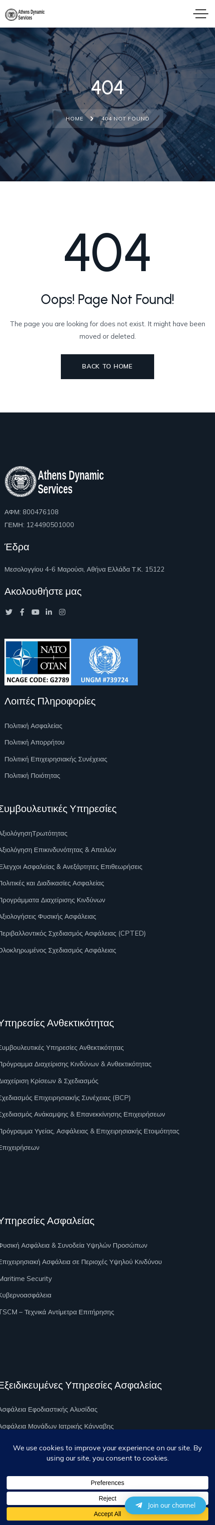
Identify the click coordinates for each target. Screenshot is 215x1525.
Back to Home (107, 366)
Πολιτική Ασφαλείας (33, 725)
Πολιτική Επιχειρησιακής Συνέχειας (56, 759)
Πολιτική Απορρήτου (34, 742)
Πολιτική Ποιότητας (32, 775)
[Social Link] (8, 612)
